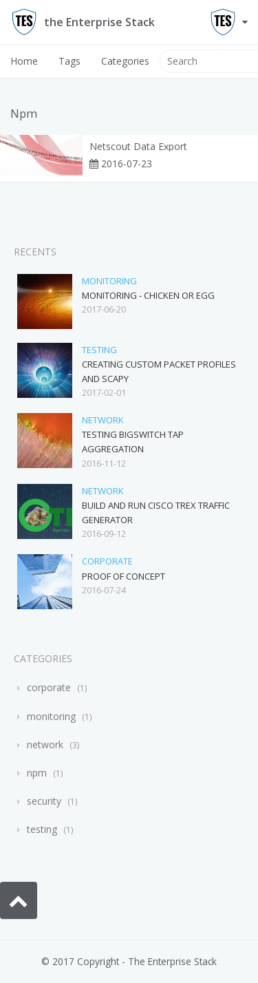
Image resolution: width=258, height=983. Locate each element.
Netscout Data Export (138, 146)
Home (24, 60)
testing (99, 349)
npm (37, 772)
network (103, 420)
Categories (125, 60)
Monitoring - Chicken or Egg (148, 295)
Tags (69, 60)
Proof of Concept (123, 576)
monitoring (109, 281)
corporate (107, 561)
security (44, 800)
